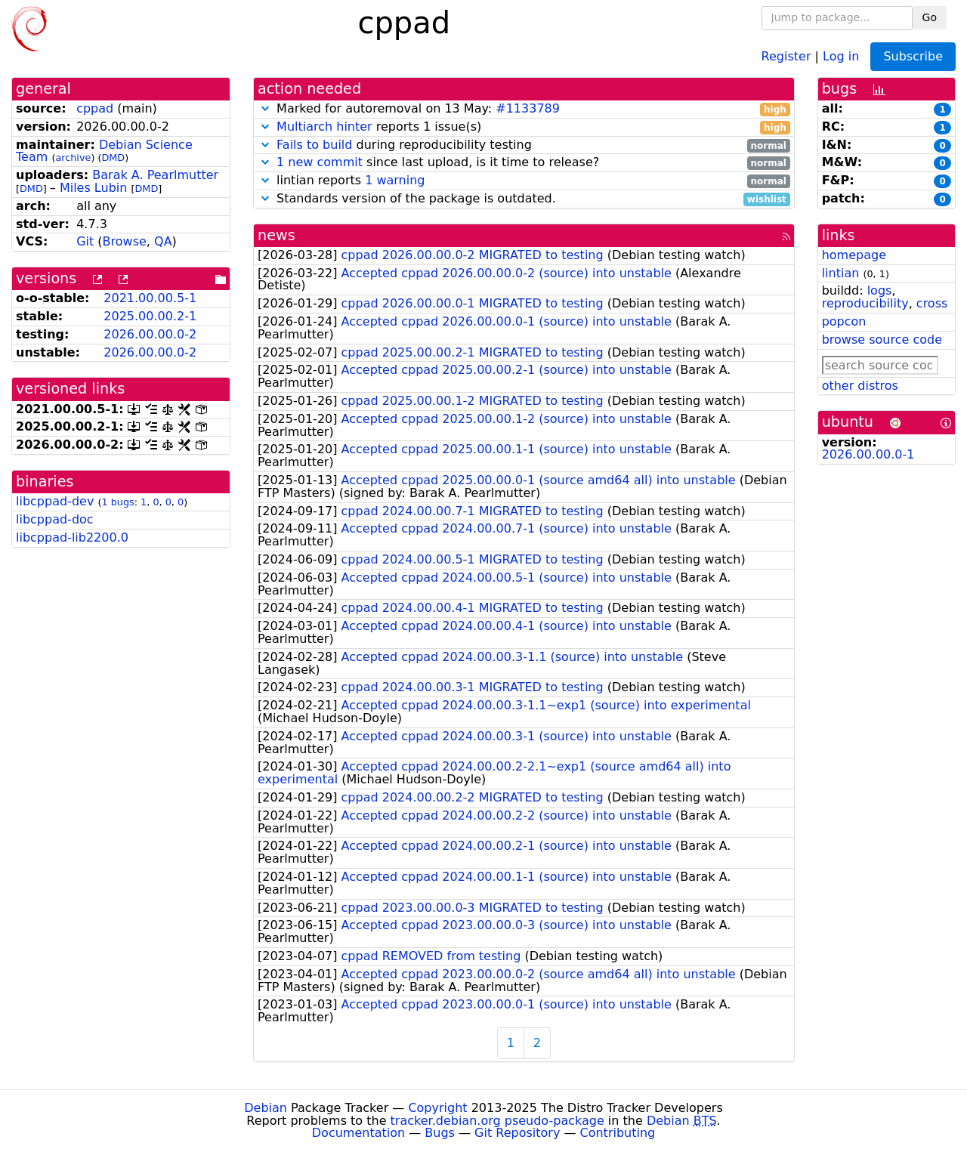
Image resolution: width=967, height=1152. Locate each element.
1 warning (395, 180)
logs (879, 290)
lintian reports (524, 180)
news (276, 235)
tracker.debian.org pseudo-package (497, 1120)
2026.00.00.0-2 (149, 334)
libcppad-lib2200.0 (72, 537)
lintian (841, 273)
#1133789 (528, 108)
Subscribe (913, 56)
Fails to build (314, 144)
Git (85, 241)
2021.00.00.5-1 (149, 298)
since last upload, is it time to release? (524, 162)
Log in (841, 55)
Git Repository (517, 1133)
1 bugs (117, 502)
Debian (265, 1108)
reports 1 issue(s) (524, 127)
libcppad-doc (55, 519)
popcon (844, 321)
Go (929, 17)
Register (786, 55)
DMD (113, 157)
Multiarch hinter (324, 126)
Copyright (437, 1108)
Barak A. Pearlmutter (155, 175)
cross (931, 303)
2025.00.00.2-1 (149, 316)
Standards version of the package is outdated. (524, 199)
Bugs (440, 1133)
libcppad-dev (55, 501)
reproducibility (865, 303)
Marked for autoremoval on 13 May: (524, 109)
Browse (125, 241)
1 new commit (320, 162)
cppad (94, 108)
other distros (860, 385)
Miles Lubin (93, 188)
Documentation (358, 1133)
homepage (854, 255)
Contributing (618, 1133)
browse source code (882, 339)
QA (163, 241)
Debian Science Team (104, 151)
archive (73, 157)
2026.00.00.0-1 (868, 454)
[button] (265, 108)
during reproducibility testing (524, 145)
